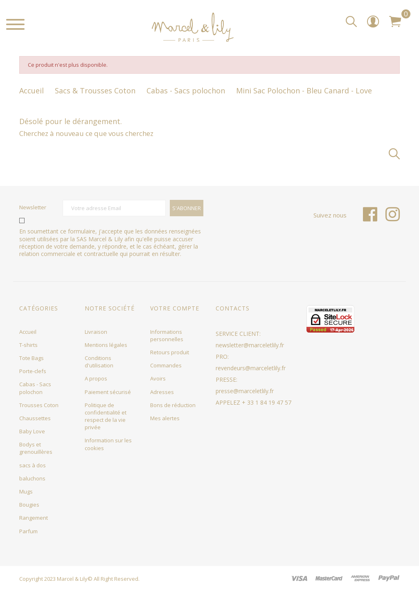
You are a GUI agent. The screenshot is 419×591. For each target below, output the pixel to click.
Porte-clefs (32, 371)
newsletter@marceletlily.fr (250, 345)
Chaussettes (35, 418)
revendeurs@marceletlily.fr (251, 368)
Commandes (166, 365)
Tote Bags (31, 358)
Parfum (28, 531)
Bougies (29, 504)
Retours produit (169, 352)
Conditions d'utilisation (99, 361)
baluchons (32, 478)
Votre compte (174, 308)
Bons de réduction (173, 405)
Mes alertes (165, 418)
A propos (96, 378)
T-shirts (28, 345)
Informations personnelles (166, 335)
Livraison (96, 331)
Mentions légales (106, 345)
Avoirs (158, 378)
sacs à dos (32, 465)
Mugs (26, 491)
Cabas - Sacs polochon (35, 387)
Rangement (33, 517)
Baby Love (32, 431)
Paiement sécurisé (108, 392)
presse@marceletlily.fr (245, 391)
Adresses (162, 392)
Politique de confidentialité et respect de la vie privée (105, 416)
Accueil (27, 331)
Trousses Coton (39, 405)
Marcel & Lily (72, 578)
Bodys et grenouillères (35, 448)
